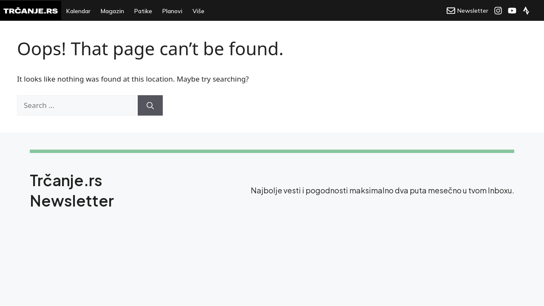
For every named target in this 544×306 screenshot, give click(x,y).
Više (198, 11)
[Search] (150, 105)
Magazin (112, 11)
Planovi (172, 11)
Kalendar (78, 11)
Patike (143, 11)
